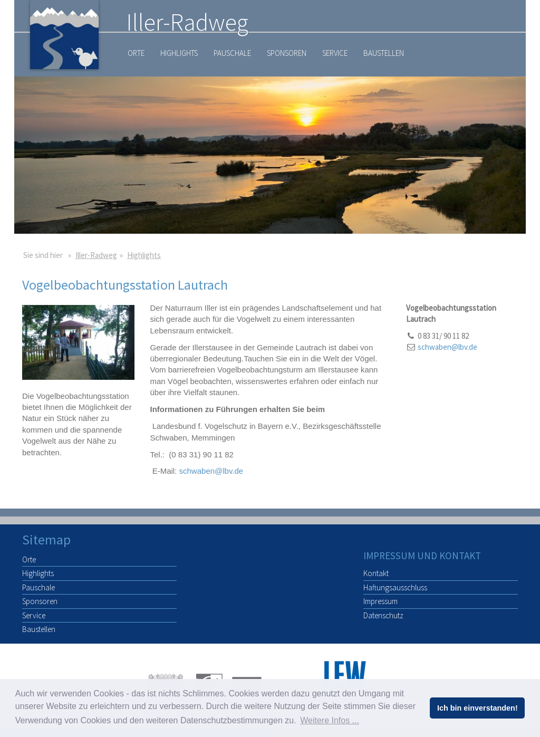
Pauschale (232, 53)
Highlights (179, 53)
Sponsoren (286, 53)
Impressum (380, 601)
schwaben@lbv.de (211, 470)
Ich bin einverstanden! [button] (477, 708)
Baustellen (383, 53)
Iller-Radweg (96, 255)
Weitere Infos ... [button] (329, 720)
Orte (136, 53)
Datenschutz (383, 615)
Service (335, 53)
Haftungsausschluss (395, 587)
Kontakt (376, 573)
